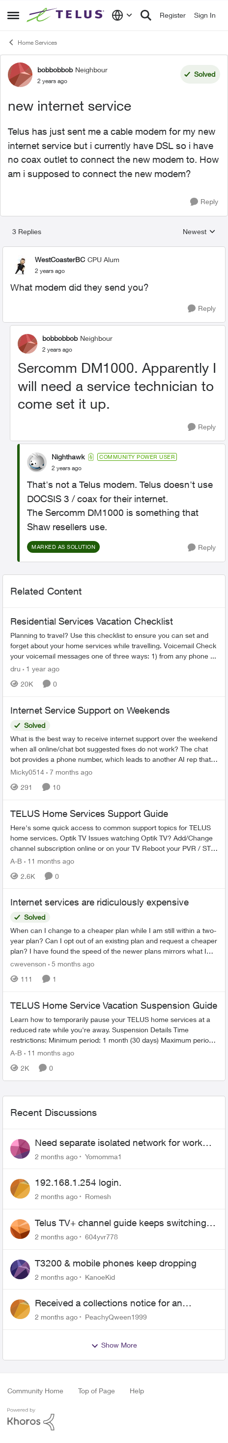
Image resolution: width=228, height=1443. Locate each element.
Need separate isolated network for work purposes (118, 1143)
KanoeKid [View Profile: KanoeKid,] (100, 1276)
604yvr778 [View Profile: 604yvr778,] (101, 1237)
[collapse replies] (114, 251)
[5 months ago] (71, 964)
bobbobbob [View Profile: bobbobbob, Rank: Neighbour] (55, 69)
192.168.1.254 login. (78, 1182)
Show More (114, 1345)
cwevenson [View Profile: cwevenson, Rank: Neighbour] (28, 964)
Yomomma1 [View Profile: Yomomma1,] (103, 1156)
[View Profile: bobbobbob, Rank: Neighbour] (20, 74)
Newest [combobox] (199, 232)
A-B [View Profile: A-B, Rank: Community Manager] (16, 860)
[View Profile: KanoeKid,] (20, 1269)
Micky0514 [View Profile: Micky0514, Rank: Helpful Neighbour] (27, 772)
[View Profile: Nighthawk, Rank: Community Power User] (37, 462)
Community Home (35, 1390)
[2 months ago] (56, 1156)
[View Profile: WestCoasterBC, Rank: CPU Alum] (20, 265)
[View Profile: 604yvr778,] (20, 1229)
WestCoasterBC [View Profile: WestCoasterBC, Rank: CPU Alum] (60, 259)
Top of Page (96, 1390)
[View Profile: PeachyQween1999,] (20, 1309)
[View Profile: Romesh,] (20, 1189)
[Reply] (204, 202)
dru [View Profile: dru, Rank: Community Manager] (15, 668)
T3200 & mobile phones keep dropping (116, 1263)
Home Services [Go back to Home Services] (32, 42)
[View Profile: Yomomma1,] (20, 1149)
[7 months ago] (69, 772)
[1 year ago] (41, 668)
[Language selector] (122, 15)
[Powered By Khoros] (114, 1419)
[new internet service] (50, 271)
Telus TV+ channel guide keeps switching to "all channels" (126, 1223)
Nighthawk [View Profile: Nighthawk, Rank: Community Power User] (68, 456)
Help (137, 1390)
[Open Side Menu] (13, 15)
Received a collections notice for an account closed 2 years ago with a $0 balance (112, 1303)
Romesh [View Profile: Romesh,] (98, 1196)
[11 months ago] (49, 860)
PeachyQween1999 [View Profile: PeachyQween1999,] (116, 1317)
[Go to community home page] (67, 15)
